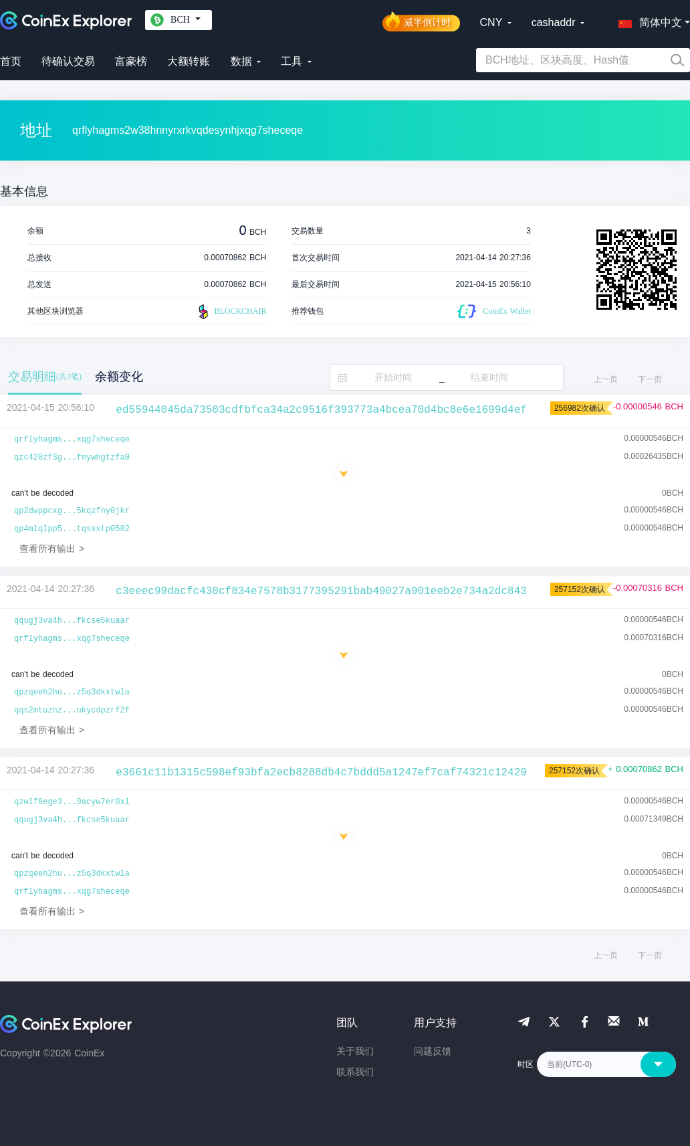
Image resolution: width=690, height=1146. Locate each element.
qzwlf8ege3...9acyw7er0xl (72, 802)
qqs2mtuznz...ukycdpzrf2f (72, 710)
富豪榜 (131, 61)
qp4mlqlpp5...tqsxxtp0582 (72, 529)
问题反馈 (432, 1051)
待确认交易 (68, 61)
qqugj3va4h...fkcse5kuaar (72, 621)
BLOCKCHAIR (230, 312)
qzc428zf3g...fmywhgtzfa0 (72, 457)
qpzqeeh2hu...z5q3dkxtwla (72, 692)
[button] (647, 20)
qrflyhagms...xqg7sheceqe (72, 439)
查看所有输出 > (51, 548)
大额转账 (188, 61)
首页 (10, 61)
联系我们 (355, 1071)
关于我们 (355, 1051)
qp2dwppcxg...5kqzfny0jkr (72, 511)
